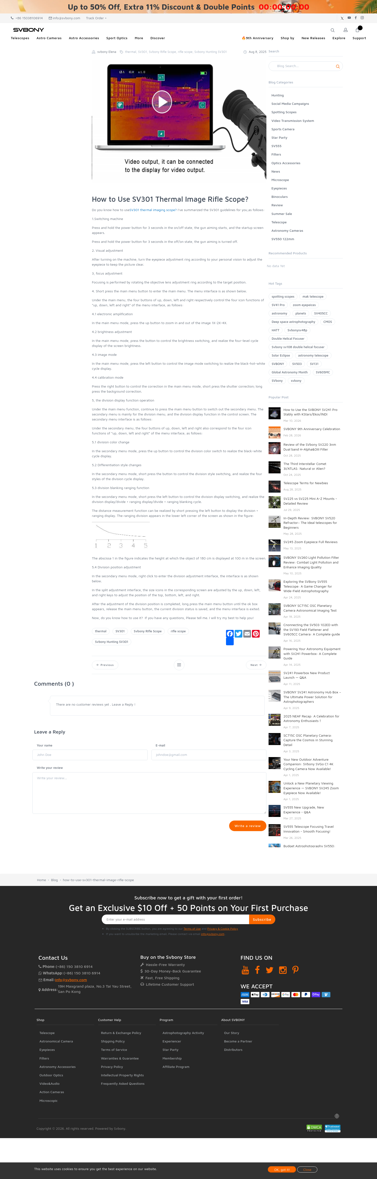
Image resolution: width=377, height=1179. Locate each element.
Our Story (231, 1033)
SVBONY (278, 364)
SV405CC (321, 313)
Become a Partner (238, 1041)
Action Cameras (51, 1092)
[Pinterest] (295, 970)
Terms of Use (192, 928)
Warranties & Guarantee (120, 1058)
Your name (44, 745)
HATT (275, 330)
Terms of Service (114, 1049)
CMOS (327, 322)
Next (256, 665)
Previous (105, 665)
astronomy (279, 313)
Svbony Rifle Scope (148, 631)
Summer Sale (281, 214)
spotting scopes (283, 296)
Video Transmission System (292, 121)
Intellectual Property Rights (122, 1075)
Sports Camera (283, 129)
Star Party (279, 137)
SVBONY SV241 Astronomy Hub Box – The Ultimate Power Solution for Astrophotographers (312, 696)
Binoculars (279, 196)
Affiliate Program (176, 1067)
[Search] (306, 66)
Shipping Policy (113, 1041)
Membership (172, 1058)
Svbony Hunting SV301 (111, 642)
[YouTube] (245, 970)
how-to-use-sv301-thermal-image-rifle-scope (98, 880)
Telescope (279, 222)
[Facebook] (257, 970)
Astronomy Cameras (287, 230)
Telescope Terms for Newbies (305, 483)
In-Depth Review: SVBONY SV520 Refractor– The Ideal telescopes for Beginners (310, 522)
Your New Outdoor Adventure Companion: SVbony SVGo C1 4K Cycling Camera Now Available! (308, 764)
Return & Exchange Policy (121, 1033)
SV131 (314, 364)
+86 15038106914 (27, 18)
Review (277, 205)
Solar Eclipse (281, 355)
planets (300, 313)
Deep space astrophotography (293, 322)
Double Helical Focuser (288, 338)
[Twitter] (270, 970)
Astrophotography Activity (183, 1033)
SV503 (297, 364)
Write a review (248, 826)
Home (41, 880)
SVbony (277, 381)
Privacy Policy (112, 1067)
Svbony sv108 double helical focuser (298, 347)
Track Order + (96, 18)
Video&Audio (49, 1083)
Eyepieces (279, 188)
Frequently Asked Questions (123, 1083)
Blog (54, 880)
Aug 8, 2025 (254, 52)
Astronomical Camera (56, 1041)
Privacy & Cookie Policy (222, 928)
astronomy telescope (313, 355)
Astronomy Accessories (57, 1067)
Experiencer (172, 1041)
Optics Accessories (285, 163)
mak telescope (312, 296)
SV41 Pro (278, 305)
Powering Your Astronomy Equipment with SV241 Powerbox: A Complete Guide (311, 653)
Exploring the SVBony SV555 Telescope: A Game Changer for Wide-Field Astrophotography (307, 586)
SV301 (120, 631)
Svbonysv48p (297, 330)
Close (307, 1169)
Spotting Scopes (283, 112)
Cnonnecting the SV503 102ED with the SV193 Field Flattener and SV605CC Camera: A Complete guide (311, 629)
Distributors (233, 1049)
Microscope (280, 180)
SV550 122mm (282, 239)
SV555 (276, 146)
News (275, 171)
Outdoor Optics (51, 1075)
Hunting (277, 95)
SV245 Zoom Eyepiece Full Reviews (310, 542)
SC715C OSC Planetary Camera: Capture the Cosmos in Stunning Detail (308, 740)
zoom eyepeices (304, 305)
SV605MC (323, 372)
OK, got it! (282, 1169)
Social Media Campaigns (290, 103)
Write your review (50, 768)
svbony (296, 381)
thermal (100, 631)
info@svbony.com (64, 18)
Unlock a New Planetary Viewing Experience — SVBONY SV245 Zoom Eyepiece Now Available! (311, 788)
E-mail (160, 745)
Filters (276, 154)
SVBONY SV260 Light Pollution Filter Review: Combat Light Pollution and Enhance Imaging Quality (311, 562)
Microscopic (48, 1100)
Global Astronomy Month (290, 372)
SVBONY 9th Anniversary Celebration (311, 429)
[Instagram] (283, 970)
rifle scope (178, 631)
